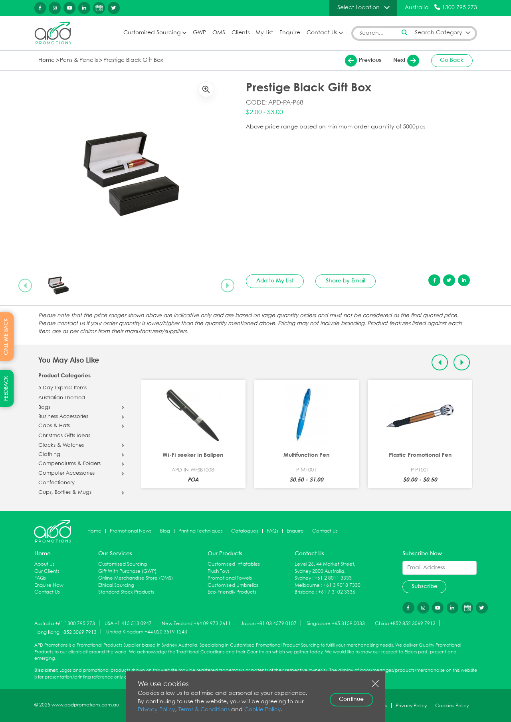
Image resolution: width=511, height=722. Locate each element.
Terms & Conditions (204, 709)
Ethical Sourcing (116, 585)
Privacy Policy (156, 709)
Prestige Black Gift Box (133, 60)
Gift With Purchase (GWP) (127, 571)
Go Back (451, 60)
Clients (241, 33)
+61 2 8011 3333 (333, 578)
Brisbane (305, 592)
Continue (351, 699)
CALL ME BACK (6, 336)
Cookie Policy (262, 709)
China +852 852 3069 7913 (405, 623)
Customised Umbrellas (233, 585)
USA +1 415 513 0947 (128, 623)
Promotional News (131, 531)
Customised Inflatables (234, 564)
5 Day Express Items (62, 388)
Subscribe (425, 586)
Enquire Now (48, 585)
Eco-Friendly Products (232, 592)
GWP (199, 33)
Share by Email (345, 281)
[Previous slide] (25, 285)
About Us (44, 564)
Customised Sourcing (151, 33)
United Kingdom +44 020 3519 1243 (146, 632)
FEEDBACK (6, 388)
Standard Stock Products (126, 592)
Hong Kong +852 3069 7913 (65, 632)
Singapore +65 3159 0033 (336, 623)
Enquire (289, 33)
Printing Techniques (200, 531)
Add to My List (274, 281)
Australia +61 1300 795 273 (64, 623)
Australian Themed (61, 398)
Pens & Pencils (79, 60)
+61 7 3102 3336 (336, 592)
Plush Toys (219, 571)
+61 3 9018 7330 (341, 585)
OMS (218, 33)
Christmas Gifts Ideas (64, 436)
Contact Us (322, 33)
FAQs (272, 531)
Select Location (358, 7)
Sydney (303, 578)
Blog (165, 531)
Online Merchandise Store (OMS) (135, 578)
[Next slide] (227, 285)
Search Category (438, 33)
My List (264, 33)
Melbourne (307, 585)
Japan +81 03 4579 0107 (269, 623)
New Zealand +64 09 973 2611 (196, 623)
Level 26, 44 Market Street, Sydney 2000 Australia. (325, 568)
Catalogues (244, 531)
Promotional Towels (230, 578)
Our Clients (46, 571)
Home (46, 60)
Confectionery (56, 483)
